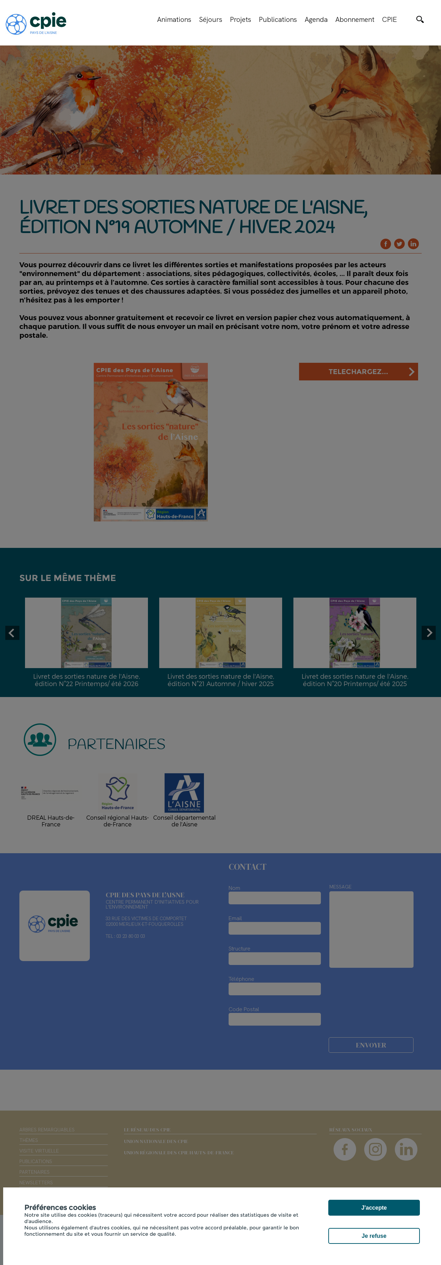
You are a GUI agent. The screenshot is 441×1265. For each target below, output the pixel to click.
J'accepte (374, 1208)
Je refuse (374, 1236)
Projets (240, 19)
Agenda (316, 19)
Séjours (210, 19)
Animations (174, 19)
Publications (278, 19)
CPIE (389, 19)
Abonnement (354, 19)
